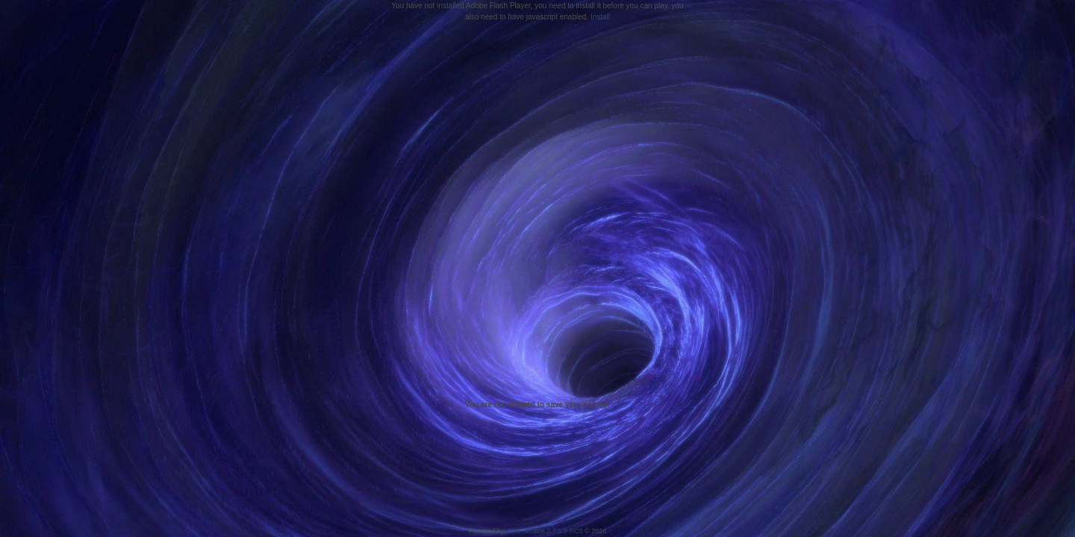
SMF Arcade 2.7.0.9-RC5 (545, 531)
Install (600, 17)
